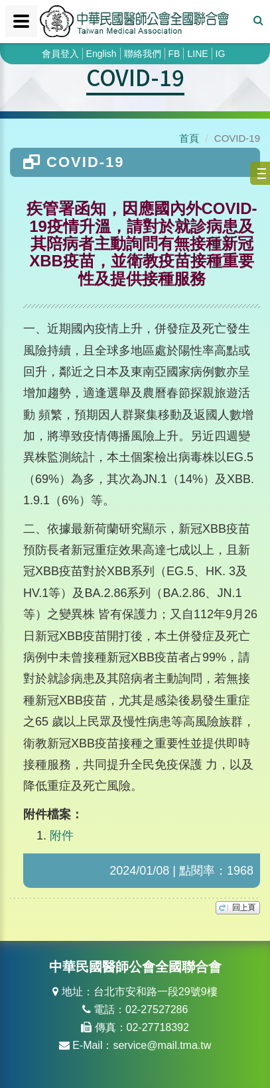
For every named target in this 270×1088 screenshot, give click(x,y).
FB (174, 53)
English (101, 53)
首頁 (189, 138)
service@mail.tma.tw (162, 1045)
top (238, 907)
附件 (62, 835)
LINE (197, 53)
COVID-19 (135, 77)
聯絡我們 (142, 53)
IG (221, 53)
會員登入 (60, 53)
